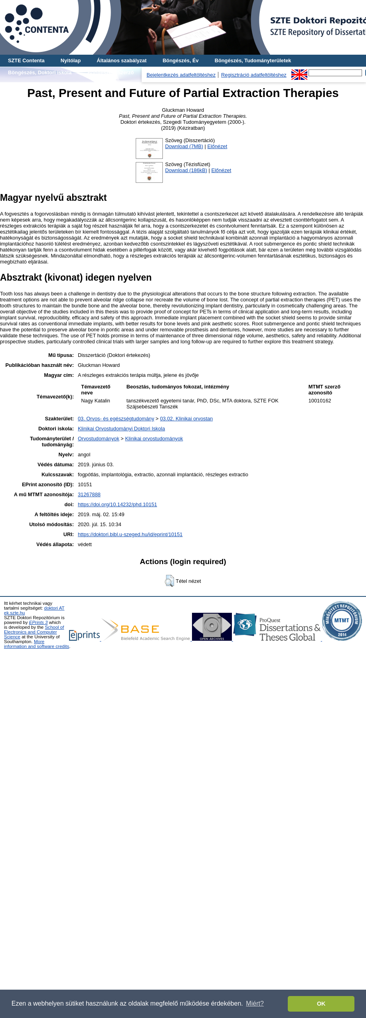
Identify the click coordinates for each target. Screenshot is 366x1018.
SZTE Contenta (26, 60)
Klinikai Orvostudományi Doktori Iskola (121, 429)
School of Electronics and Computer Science (34, 632)
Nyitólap (71, 60)
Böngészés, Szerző (110, 72)
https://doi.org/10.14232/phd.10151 (117, 504)
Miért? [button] (254, 1003)
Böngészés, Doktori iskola (39, 72)
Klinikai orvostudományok (154, 439)
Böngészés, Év (180, 60)
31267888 (89, 494)
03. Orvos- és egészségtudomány (116, 419)
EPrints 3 (38, 622)
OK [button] (321, 1003)
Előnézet (217, 146)
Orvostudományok (98, 439)
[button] (169, 581)
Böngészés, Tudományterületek (253, 60)
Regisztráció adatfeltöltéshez (254, 75)
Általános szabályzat (121, 60)
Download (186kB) (186, 170)
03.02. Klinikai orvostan (186, 419)
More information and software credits (36, 644)
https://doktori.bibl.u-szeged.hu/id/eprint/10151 (130, 534)
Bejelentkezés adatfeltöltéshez (181, 75)
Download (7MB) (184, 146)
